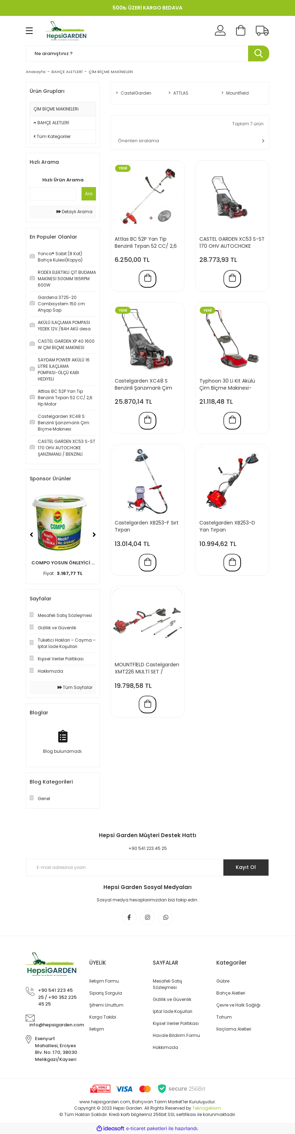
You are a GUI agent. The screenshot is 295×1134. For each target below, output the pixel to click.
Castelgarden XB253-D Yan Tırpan (227, 527)
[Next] (94, 534)
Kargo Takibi (102, 1017)
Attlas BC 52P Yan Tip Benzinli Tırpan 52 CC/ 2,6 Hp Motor (146, 242)
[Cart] (240, 31)
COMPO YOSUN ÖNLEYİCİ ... (63, 562)
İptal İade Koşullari (172, 1012)
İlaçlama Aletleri (233, 1029)
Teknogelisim (206, 1108)
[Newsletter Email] (147, 867)
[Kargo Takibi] (262, 31)
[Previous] (31, 534)
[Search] (147, 53)
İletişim (96, 1029)
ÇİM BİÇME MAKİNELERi (111, 71)
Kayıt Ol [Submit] (246, 867)
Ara (88, 194)
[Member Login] (220, 31)
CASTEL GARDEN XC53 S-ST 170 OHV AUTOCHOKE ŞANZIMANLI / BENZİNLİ (232, 242)
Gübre (222, 981)
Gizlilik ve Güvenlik (172, 1000)
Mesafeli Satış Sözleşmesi (167, 984)
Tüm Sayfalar (75, 687)
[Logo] (67, 31)
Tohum (224, 1017)
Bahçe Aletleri (230, 993)
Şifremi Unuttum (106, 1005)
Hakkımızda (165, 1048)
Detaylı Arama (74, 212)
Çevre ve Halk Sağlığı (238, 1005)
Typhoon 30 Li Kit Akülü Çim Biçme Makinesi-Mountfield (227, 385)
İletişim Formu (104, 981)
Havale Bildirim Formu (176, 1036)
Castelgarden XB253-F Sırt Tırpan (147, 527)
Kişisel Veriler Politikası (176, 1024)
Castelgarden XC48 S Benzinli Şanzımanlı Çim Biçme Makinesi (143, 385)
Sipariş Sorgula (105, 993)
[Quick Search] (53, 193)
